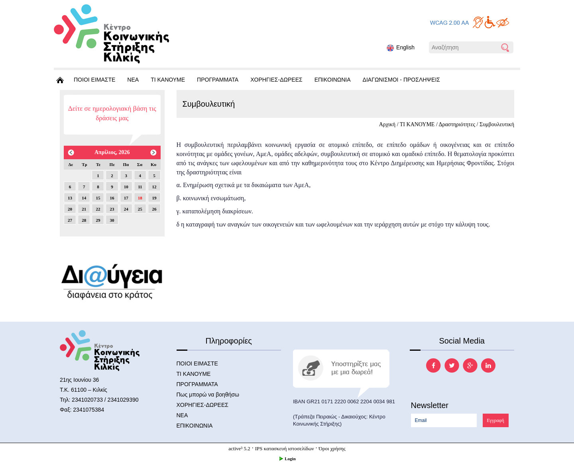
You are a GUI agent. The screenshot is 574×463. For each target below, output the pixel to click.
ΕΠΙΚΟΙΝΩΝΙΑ (333, 79)
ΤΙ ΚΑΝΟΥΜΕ (168, 79)
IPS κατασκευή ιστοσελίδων (284, 448)
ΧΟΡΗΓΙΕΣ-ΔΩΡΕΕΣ (276, 79)
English (401, 48)
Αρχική (387, 124)
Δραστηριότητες (457, 124)
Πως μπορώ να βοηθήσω (208, 394)
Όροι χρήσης (332, 448)
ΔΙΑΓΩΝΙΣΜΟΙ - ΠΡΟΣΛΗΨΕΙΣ (401, 79)
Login (287, 458)
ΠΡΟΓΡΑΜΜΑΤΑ (217, 79)
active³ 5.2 (239, 448)
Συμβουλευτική (497, 124)
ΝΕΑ (133, 79)
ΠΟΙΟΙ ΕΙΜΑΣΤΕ (94, 79)
